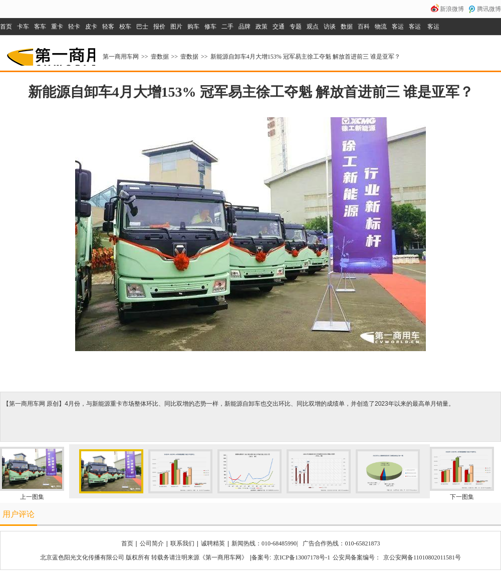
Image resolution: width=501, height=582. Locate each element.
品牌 (244, 26)
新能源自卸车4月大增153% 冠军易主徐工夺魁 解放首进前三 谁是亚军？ (305, 56)
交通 (279, 26)
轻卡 (74, 26)
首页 (6, 26)
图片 (176, 26)
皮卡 (91, 26)
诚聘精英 (213, 543)
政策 (262, 26)
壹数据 (160, 56)
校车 (125, 26)
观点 (313, 26)
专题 (296, 26)
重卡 (57, 26)
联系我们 (182, 543)
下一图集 (462, 496)
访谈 (330, 26)
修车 (210, 26)
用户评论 (19, 514)
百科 (364, 26)
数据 (347, 26)
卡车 (23, 26)
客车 (40, 26)
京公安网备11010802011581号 (422, 557)
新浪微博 (452, 9)
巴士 (142, 26)
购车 (193, 26)
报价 (159, 26)
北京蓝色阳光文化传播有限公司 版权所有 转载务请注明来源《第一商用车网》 (143, 557)
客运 (398, 26)
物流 (381, 26)
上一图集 (32, 496)
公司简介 (152, 543)
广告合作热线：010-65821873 (341, 543)
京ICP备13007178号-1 (302, 557)
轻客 (108, 26)
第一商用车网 (50, 53)
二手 (227, 26)
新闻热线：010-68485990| (264, 543)
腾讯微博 (489, 9)
